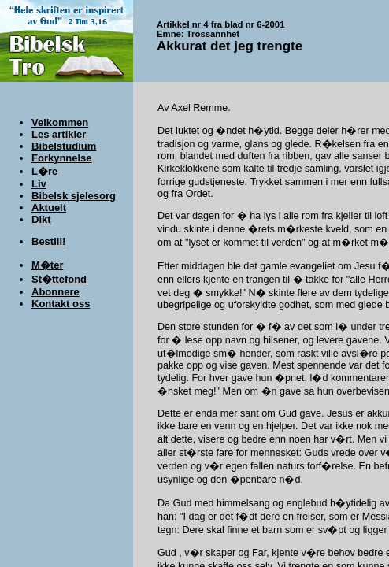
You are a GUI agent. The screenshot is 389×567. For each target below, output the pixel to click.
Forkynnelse (61, 158)
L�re (44, 171)
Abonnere (55, 292)
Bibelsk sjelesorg (73, 196)
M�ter (47, 265)
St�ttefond (59, 279)
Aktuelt (48, 207)
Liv (38, 184)
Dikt (41, 219)
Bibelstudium (63, 146)
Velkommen (59, 122)
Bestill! (48, 241)
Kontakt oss (60, 303)
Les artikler (58, 134)
